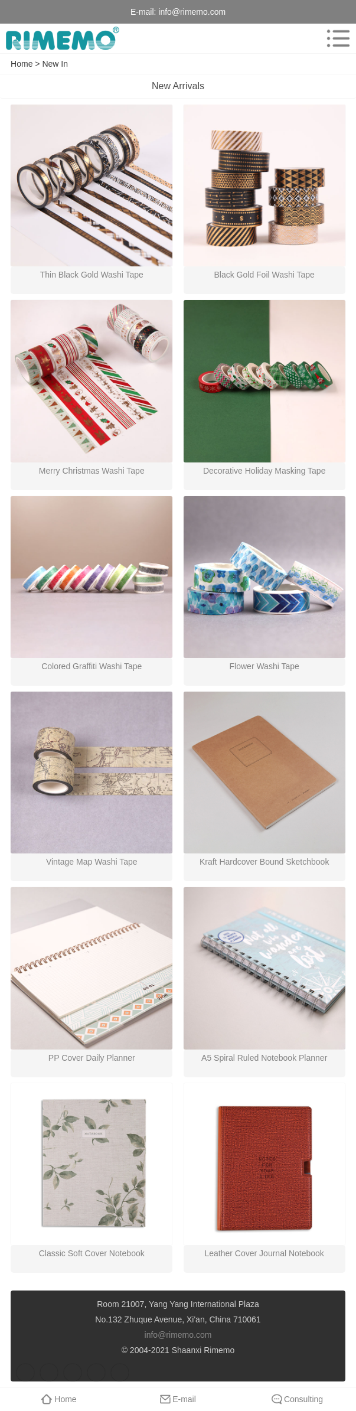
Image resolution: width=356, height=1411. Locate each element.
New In (55, 64)
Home (21, 64)
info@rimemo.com (192, 12)
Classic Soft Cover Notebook (92, 1253)
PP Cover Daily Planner (91, 1058)
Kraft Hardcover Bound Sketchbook (264, 861)
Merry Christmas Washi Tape (92, 470)
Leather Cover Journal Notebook (264, 1253)
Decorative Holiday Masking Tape (264, 470)
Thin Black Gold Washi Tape (91, 274)
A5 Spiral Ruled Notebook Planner (264, 1058)
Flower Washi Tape (264, 666)
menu (338, 38)
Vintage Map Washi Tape (92, 861)
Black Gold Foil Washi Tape (264, 274)
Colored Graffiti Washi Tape (91, 666)
